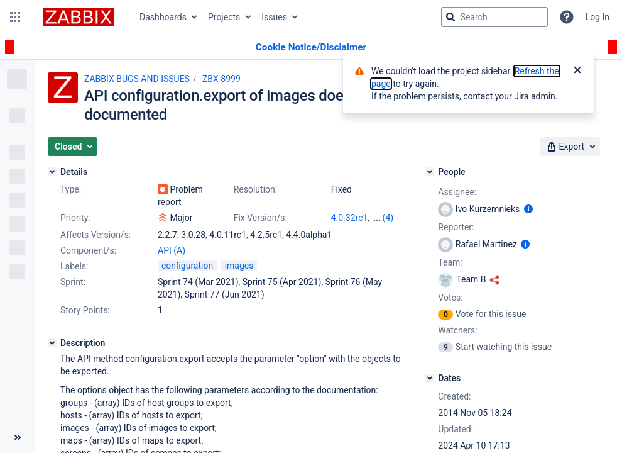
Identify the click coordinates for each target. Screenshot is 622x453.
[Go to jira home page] (78, 17)
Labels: (74, 266)
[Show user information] (528, 209)
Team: (450, 262)
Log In (597, 17)
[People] (429, 171)
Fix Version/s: (260, 218)
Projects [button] (224, 17)
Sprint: (72, 282)
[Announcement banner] (311, 47)
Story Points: (85, 310)
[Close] (577, 71)
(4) (388, 218)
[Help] (567, 17)
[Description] (52, 342)
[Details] (52, 171)
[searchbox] (494, 17)
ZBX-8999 (221, 79)
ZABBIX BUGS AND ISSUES (137, 79)
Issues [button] (274, 17)
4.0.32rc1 (349, 218)
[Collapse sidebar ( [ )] (17, 437)
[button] (15, 17)
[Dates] (429, 378)
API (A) (171, 250)
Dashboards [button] (163, 17)
